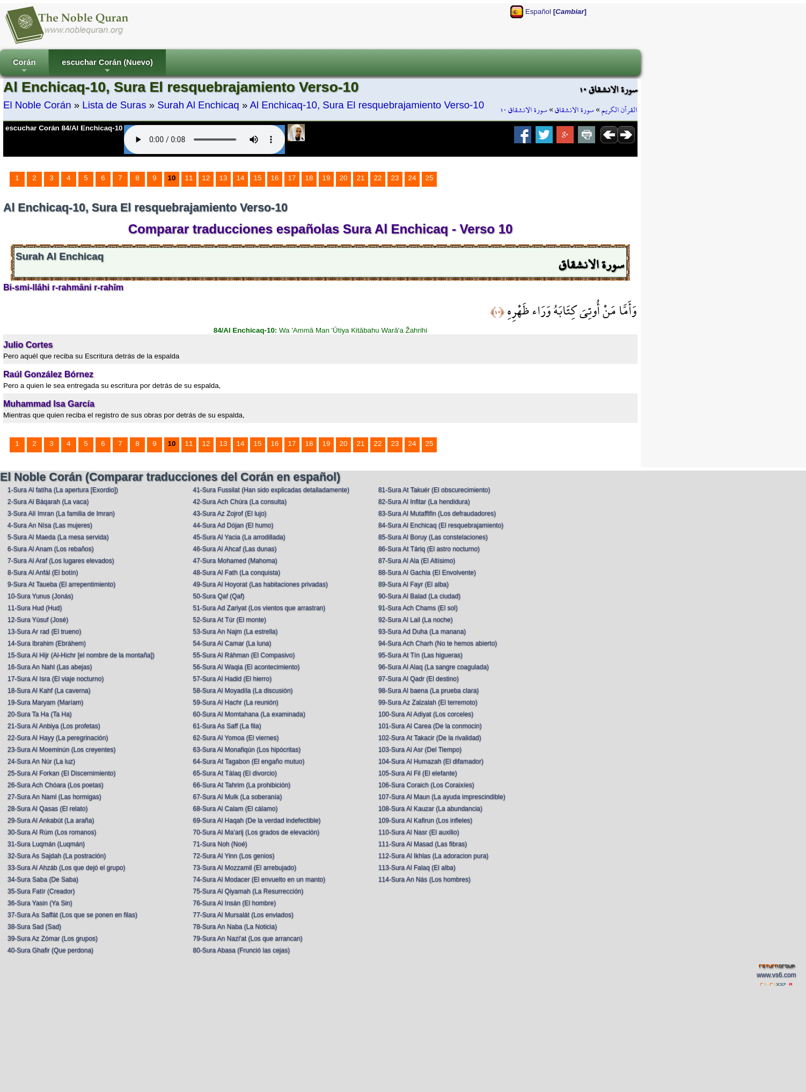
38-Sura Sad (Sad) (34, 926)
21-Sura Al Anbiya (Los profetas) (54, 726)
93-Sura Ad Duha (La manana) (422, 631)
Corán (24, 67)
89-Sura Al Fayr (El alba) (413, 584)
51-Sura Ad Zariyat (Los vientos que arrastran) (259, 608)
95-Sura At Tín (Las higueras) (420, 655)
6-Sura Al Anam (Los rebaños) (51, 549)
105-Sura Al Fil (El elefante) (417, 773)
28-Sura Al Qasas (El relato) (47, 808)
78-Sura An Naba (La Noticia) (235, 926)
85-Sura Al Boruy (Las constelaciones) (433, 537)
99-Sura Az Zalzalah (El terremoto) (428, 702)
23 (395, 178)
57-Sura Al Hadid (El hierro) (232, 679)
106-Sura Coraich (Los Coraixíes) (426, 785)
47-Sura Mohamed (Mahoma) (235, 561)
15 (258, 178)
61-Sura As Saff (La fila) (227, 726)
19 (327, 178)
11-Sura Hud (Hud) (35, 608)
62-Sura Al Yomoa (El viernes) (236, 738)
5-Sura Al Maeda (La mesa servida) (58, 537)
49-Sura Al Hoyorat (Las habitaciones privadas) (260, 584)
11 (189, 178)
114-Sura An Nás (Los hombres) (424, 879)
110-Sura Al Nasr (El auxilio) (418, 832)
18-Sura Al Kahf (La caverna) (49, 690)
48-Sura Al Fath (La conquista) (236, 572)
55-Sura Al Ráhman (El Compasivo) (244, 655)
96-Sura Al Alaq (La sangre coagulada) (433, 667)
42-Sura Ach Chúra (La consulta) (240, 501)
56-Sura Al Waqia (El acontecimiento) (246, 667)
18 (309, 178)
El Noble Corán (37, 105)
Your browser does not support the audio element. (204, 139)
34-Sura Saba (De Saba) (43, 879)
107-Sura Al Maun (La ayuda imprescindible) (441, 797)
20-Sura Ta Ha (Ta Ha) (40, 714)
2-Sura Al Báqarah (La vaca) (48, 501)
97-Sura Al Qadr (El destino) (418, 679)
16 (275, 178)
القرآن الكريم (620, 110)
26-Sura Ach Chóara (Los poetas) (56, 785)
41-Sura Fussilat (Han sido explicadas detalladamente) (271, 490)
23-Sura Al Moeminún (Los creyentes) (61, 749)
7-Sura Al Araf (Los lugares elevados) (61, 561)
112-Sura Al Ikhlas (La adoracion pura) (433, 856)
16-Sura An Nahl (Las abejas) (50, 667)
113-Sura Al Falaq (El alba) (417, 867)
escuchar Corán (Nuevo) (107, 67)
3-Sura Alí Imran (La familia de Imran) (61, 513)
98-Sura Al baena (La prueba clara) (428, 690)
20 (344, 178)
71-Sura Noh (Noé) (220, 844)
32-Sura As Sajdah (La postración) (57, 856)
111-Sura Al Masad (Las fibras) (422, 844)
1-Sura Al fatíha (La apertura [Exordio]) (63, 490)
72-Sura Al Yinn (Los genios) (233, 856)
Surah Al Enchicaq (198, 105)
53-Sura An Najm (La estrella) (235, 631)
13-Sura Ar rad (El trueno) (44, 631)
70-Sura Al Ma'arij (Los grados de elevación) (256, 832)
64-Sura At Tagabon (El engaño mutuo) (248, 761)
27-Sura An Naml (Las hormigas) (54, 797)
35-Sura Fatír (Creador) (41, 891)
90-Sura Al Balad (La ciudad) (419, 596)
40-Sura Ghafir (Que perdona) (50, 950)
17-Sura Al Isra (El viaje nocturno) (56, 679)
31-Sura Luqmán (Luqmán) (46, 844)
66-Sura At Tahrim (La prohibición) (241, 785)
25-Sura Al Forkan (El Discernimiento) (61, 773)
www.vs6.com (776, 975)
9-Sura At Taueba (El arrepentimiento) (61, 584)
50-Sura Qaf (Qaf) (218, 596)
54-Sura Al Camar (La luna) (232, 643)
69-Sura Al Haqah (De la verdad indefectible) (256, 820)
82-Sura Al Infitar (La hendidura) (424, 501)
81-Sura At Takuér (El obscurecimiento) (434, 490)
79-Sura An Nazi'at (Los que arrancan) (247, 938)
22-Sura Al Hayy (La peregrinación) (58, 738)
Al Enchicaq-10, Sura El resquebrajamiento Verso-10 (367, 105)
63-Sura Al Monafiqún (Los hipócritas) (247, 749)
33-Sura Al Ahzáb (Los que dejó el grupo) (66, 867)
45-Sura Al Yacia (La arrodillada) (239, 537)
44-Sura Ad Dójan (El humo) (233, 525)
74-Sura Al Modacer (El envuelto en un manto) (259, 879)
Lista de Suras (114, 105)
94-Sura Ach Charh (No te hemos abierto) (437, 643)
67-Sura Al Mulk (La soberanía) (237, 797)
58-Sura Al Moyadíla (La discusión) (242, 690)
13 (223, 178)
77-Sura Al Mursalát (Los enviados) (243, 915)
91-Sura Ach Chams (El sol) (418, 608)
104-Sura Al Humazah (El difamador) (430, 761)
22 (378, 178)
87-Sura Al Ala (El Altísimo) (416, 561)
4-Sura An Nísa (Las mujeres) (50, 525)
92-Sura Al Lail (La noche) (415, 620)
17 (292, 178)
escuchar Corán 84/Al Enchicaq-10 (64, 128)
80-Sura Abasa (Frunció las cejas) (241, 950)
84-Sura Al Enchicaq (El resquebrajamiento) (440, 525)
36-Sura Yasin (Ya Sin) (40, 903)
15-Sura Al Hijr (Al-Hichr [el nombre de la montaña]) (81, 655)
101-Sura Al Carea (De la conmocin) (430, 726)
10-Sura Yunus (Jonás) (41, 596)
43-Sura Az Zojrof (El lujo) (229, 513)
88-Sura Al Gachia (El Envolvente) (427, 572)
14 (241, 178)
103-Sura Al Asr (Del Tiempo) (419, 749)
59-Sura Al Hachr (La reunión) (235, 702)
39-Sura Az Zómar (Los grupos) (53, 938)
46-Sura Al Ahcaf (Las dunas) (234, 549)
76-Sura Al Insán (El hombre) (234, 903)
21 (361, 178)
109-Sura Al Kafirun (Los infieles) (425, 820)
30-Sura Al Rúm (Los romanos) (52, 832)
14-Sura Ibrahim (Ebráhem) (47, 643)
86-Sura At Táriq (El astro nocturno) (429, 549)
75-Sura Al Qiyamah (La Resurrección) (248, 891)
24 (412, 178)
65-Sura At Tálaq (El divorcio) (235, 773)
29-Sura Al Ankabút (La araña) (51, 820)
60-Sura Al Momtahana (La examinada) (249, 714)
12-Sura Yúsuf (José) (38, 620)
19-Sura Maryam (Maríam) (45, 702)
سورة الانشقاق (574, 110)
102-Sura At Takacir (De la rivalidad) (429, 738)
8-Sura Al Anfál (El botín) (43, 572)
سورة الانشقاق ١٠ (523, 110)
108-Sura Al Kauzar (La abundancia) (430, 808)
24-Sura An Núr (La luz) (41, 761)
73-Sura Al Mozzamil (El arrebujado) (244, 867)
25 (430, 178)
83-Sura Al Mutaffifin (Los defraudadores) (437, 513)
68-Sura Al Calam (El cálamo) (235, 808)
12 (206, 178)
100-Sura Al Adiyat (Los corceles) (425, 714)
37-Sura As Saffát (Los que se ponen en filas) (72, 915)
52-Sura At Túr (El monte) (229, 620)
